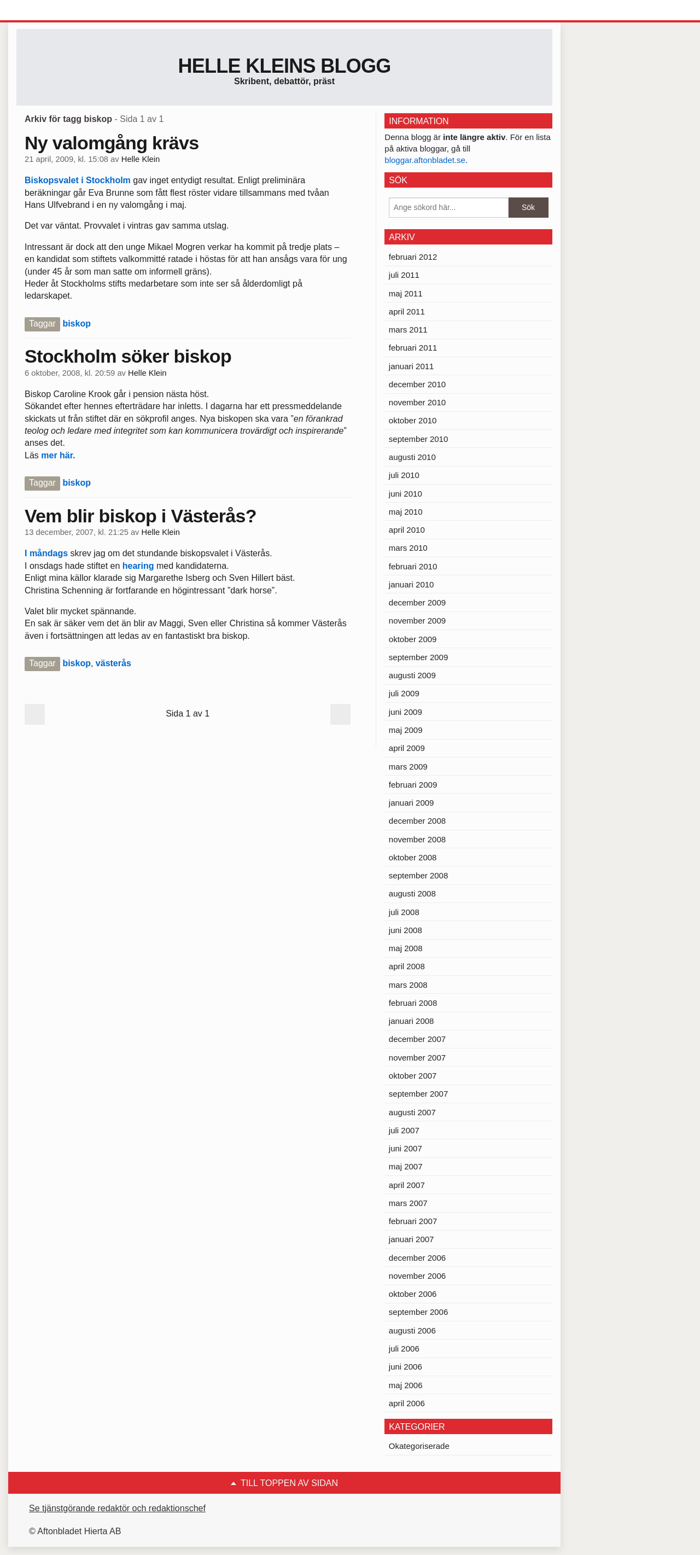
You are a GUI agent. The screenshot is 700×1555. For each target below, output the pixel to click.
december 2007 (417, 1039)
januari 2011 (411, 366)
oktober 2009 (413, 639)
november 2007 (417, 1057)
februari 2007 (413, 1221)
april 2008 (407, 966)
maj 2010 (406, 511)
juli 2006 (404, 1348)
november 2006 (417, 1275)
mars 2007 (408, 1203)
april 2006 (407, 1403)
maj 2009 (406, 730)
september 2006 (418, 1312)
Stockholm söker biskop (128, 356)
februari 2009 (413, 784)
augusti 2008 (412, 893)
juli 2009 (404, 693)
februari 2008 (413, 1002)
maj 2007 (406, 1166)
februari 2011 (413, 347)
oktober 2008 (413, 857)
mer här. (58, 455)
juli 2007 (404, 1130)
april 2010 (407, 529)
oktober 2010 (413, 420)
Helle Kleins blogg (284, 66)
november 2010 (417, 402)
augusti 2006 (412, 1330)
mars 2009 (408, 766)
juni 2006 (405, 1366)
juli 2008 (404, 912)
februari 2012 (413, 256)
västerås (113, 663)
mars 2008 (408, 984)
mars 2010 (408, 547)
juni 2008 (405, 930)
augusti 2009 (412, 675)
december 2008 (417, 820)
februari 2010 (413, 566)
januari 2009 (411, 802)
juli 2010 (404, 475)
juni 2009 (405, 712)
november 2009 (417, 620)
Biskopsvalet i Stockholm (79, 180)
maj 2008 (406, 948)
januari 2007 (411, 1239)
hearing (138, 565)
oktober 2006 (413, 1293)
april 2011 (407, 311)
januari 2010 (411, 584)
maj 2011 (406, 293)
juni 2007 (405, 1148)
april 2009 (407, 748)
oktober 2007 (413, 1075)
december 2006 (417, 1257)
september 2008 (418, 875)
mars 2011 (408, 329)
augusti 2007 (412, 1112)
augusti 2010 (412, 457)
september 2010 (418, 439)
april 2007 (407, 1185)
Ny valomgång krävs (112, 142)
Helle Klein (140, 159)
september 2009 (418, 657)
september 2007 (418, 1093)
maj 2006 (406, 1385)
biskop (76, 323)
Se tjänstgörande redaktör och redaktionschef (117, 1508)
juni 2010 (405, 493)
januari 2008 (411, 1021)
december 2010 (417, 384)
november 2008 (417, 839)
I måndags (48, 553)
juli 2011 (404, 274)
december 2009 (417, 602)
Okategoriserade (419, 1446)
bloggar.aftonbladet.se (424, 160)
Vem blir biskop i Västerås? (140, 515)
